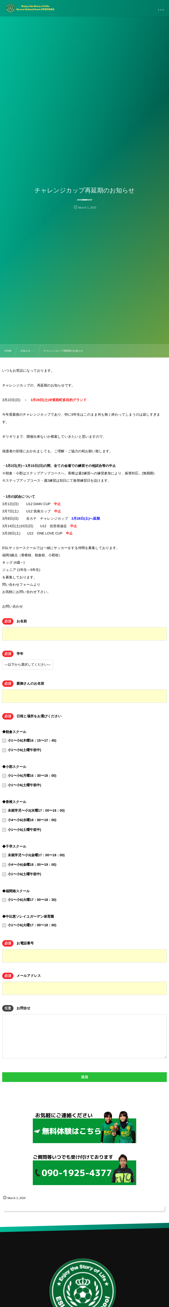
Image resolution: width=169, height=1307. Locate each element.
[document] (84, 473)
